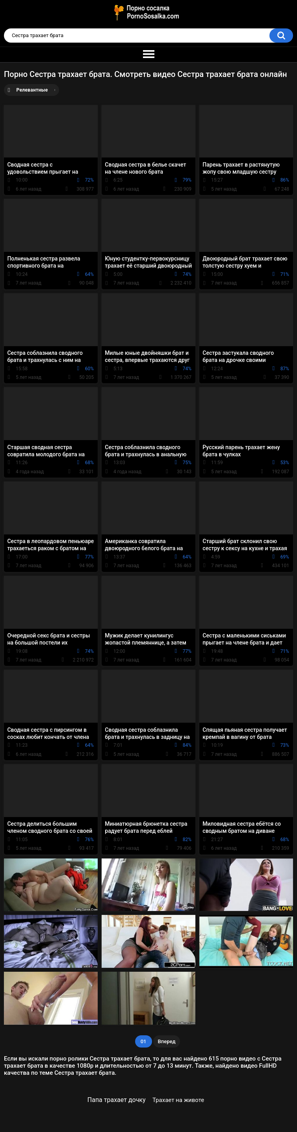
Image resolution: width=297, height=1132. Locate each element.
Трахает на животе (178, 1100)
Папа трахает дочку (116, 1100)
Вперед (167, 1041)
